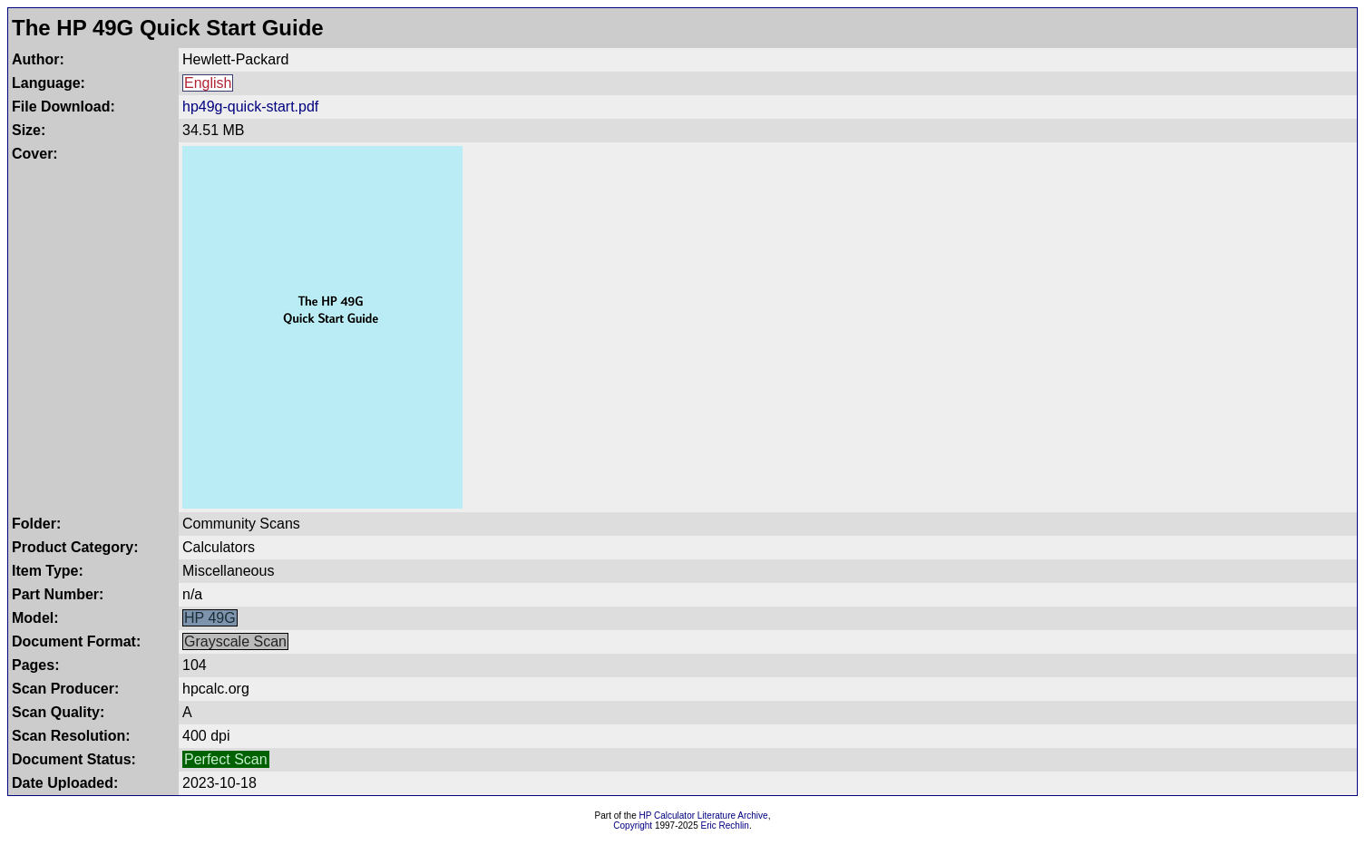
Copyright (632, 825)
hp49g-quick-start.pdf (250, 106)
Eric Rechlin (725, 825)
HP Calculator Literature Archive (703, 816)
